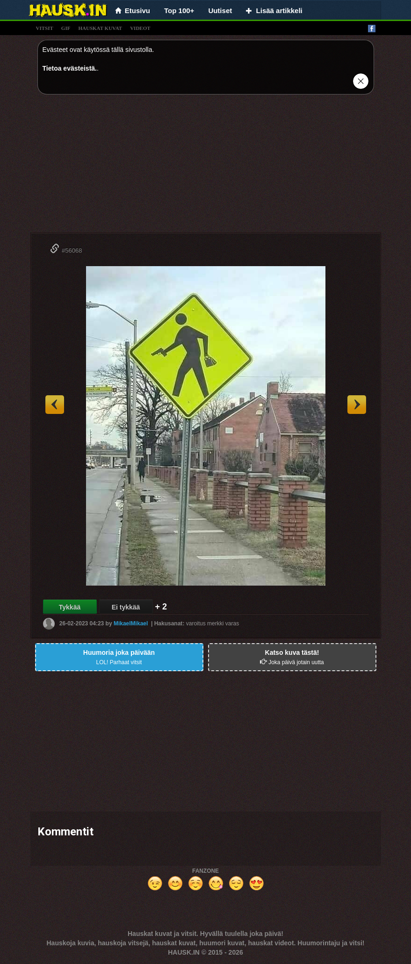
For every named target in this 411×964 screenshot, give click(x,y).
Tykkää (69, 607)
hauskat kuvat (100, 28)
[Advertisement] (205, 166)
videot (140, 28)
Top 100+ (179, 10)
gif (66, 28)
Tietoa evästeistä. (70, 68)
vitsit (44, 28)
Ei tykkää (126, 607)
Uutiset (220, 10)
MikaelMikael (131, 623)
